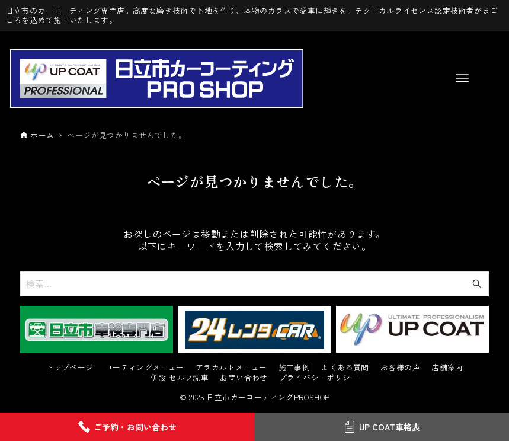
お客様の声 (400, 368)
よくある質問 (345, 368)
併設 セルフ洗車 (180, 378)
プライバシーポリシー (318, 378)
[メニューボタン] (462, 78)
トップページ (69, 368)
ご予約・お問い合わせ (127, 427)
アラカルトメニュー (231, 368)
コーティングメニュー (144, 368)
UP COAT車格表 (382, 427)
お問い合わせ (243, 378)
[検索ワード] (254, 283)
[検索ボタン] (477, 283)
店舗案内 (447, 368)
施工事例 (294, 368)
